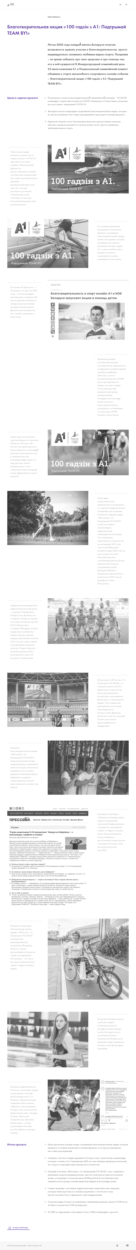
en (120, 5)
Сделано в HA (37, 1245)
